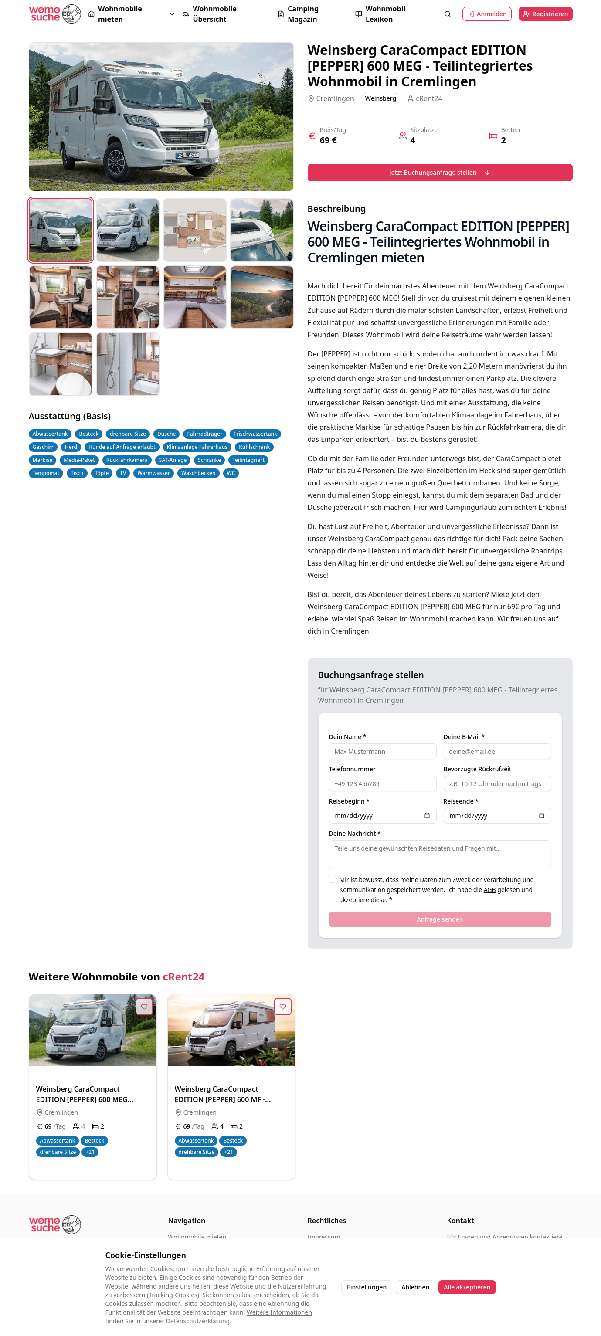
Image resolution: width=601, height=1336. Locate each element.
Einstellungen (367, 1287)
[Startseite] (55, 13)
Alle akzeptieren (467, 1287)
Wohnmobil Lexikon (380, 14)
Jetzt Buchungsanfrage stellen (439, 172)
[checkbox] (332, 879)
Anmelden (487, 14)
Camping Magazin (298, 14)
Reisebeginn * (349, 801)
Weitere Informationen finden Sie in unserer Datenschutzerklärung (208, 1316)
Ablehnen (415, 1287)
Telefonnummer (352, 769)
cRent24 (183, 976)
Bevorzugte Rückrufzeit (478, 769)
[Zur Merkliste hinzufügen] (144, 1006)
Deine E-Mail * (464, 737)
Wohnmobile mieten (115, 14)
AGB (490, 889)
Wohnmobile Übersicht (210, 14)
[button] (132, 13)
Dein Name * (348, 737)
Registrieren (545, 14)
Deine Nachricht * (355, 834)
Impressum (324, 1237)
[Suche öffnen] (447, 14)
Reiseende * (461, 801)
